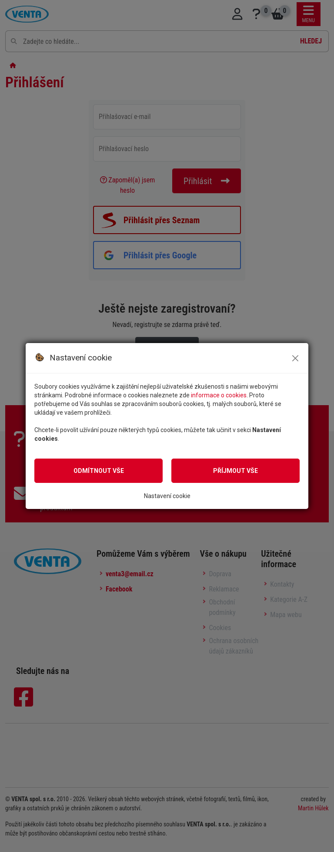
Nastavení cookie (167, 495)
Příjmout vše (235, 470)
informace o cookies (219, 395)
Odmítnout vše (98, 470)
